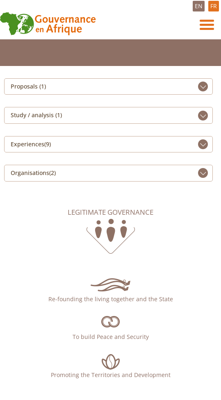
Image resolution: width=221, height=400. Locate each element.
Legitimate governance (110, 212)
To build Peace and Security (111, 337)
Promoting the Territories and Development (111, 375)
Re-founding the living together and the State (110, 299)
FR (213, 6)
